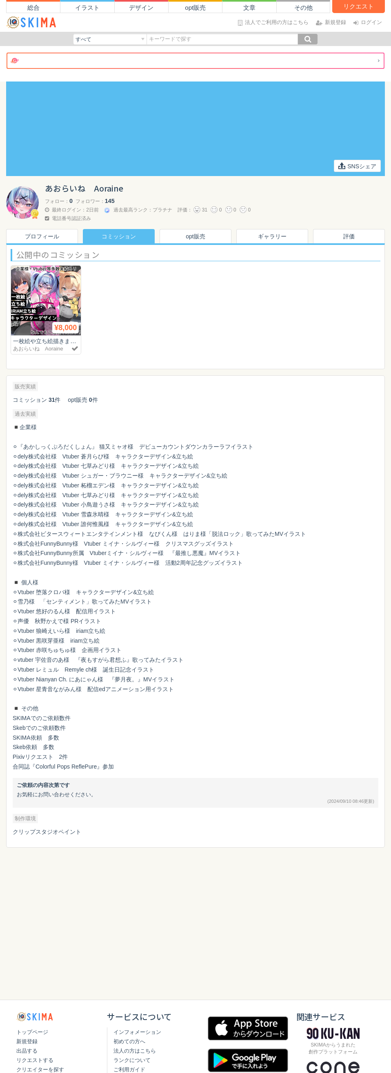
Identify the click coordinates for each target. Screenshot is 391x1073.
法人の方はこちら (134, 1051)
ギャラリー (272, 236)
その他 (303, 7)
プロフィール (42, 236)
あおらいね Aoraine (38, 349)
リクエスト (358, 6)
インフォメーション (137, 1032)
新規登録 (27, 1041)
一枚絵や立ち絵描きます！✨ (53, 340)
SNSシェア (357, 166)
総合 (33, 7)
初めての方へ (129, 1041)
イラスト (87, 7)
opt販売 (195, 7)
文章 (249, 7)
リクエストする (34, 1060)
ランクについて (132, 1060)
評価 (349, 236)
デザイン (141, 7)
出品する (27, 1051)
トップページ (32, 1032)
